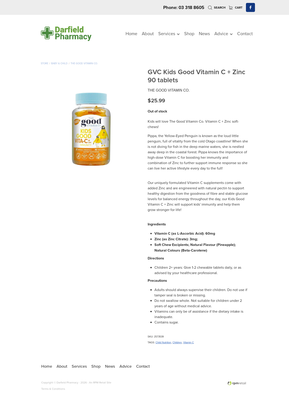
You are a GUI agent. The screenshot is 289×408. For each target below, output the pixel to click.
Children (177, 342)
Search (217, 7)
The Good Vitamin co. (84, 63)
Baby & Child (59, 63)
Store (44, 63)
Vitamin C (188, 342)
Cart (236, 7)
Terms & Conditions (53, 389)
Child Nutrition (163, 342)
